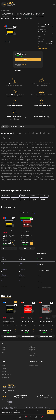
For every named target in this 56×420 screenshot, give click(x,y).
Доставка (4, 367)
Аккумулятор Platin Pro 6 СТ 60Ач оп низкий (45, 322)
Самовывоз (4, 368)
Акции (3, 350)
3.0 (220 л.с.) (34, 200)
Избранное (25, 417)
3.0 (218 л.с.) (25, 200)
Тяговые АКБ (31, 355)
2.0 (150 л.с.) (24, 196)
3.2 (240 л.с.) (44, 200)
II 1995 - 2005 (5, 196)
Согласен (50, 412)
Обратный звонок (20, 397)
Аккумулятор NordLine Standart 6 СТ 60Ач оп (9, 236)
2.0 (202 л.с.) (5, 200)
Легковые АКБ (32, 347)
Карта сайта (5, 405)
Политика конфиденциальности (17, 405)
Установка (4, 363)
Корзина (41, 417)
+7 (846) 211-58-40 (43, 395)
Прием (3, 365)
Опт (29, 363)
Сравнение (36, 417)
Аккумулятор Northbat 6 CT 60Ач (26, 236)
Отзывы (22, 126)
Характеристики (14, 126)
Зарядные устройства (33, 357)
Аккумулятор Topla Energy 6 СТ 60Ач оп (27, 322)
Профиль (30, 417)
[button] (54, 316)
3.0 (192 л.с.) (15, 200)
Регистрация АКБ (6, 377)
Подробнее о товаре (10, 336)
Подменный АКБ (5, 376)
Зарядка (4, 371)
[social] (3, 396)
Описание (5, 126)
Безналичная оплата (6, 374)
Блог (3, 352)
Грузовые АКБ (32, 349)
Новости (4, 349)
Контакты (4, 347)
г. (23, 64)
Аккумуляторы (5, 10)
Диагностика (5, 370)
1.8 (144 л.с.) (15, 196)
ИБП (30, 352)
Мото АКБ (31, 350)
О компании (4, 346)
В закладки (5, 18)
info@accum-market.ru (21, 395)
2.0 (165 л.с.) (44, 196)
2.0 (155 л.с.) (34, 196)
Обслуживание (5, 373)
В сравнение (17, 18)
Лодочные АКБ (32, 353)
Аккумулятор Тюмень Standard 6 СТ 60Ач (8, 322)
